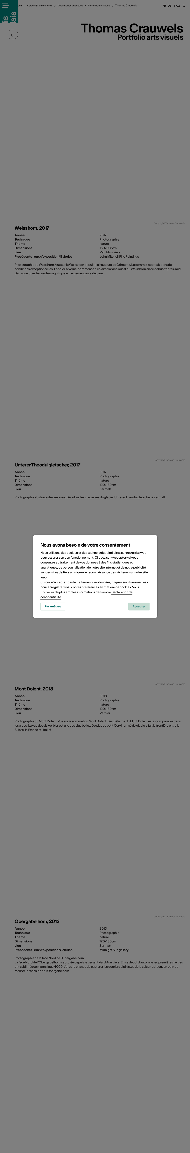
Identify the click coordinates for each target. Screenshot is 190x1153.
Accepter (139, 607)
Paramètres (53, 607)
